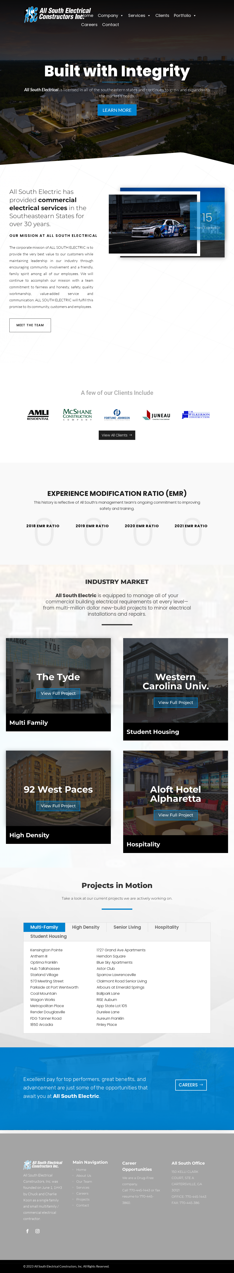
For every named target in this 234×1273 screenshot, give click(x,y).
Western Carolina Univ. (176, 681)
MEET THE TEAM (30, 325)
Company (111, 15)
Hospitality (167, 927)
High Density (86, 927)
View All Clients (115, 435)
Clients (162, 15)
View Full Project (58, 693)
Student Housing (48, 936)
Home (87, 15)
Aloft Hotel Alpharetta (175, 794)
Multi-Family (44, 927)
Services (139, 15)
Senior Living (127, 927)
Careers (89, 24)
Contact (110, 24)
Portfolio (185, 15)
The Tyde (58, 676)
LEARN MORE (117, 110)
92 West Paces (58, 789)
